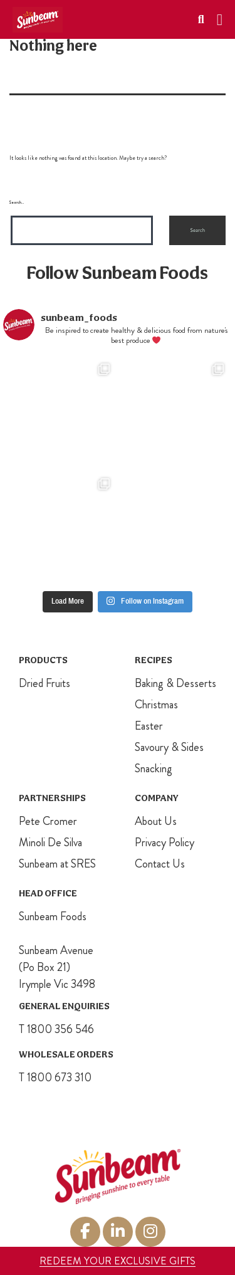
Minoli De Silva (50, 842)
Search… (16, 202)
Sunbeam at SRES (57, 864)
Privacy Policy (164, 842)
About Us (156, 821)
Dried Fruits (44, 683)
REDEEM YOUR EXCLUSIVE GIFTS (117, 1261)
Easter (149, 726)
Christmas (156, 704)
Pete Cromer (48, 821)
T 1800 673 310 (55, 1077)
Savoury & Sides (169, 747)
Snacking (153, 768)
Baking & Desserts (175, 683)
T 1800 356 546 (56, 1029)
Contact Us (160, 864)
